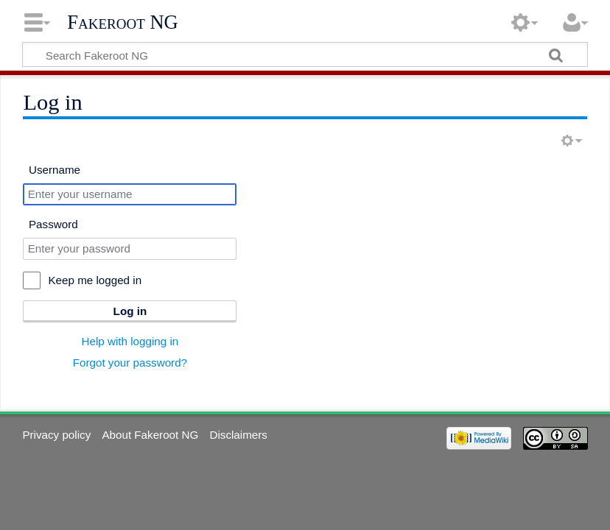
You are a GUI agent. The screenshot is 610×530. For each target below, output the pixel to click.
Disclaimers (238, 434)
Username (54, 169)
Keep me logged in (94, 280)
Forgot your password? (130, 362)
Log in (130, 311)
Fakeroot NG (122, 22)
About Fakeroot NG (150, 434)
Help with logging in (130, 341)
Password (53, 224)
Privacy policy (56, 434)
